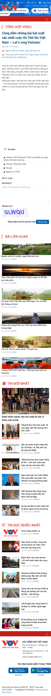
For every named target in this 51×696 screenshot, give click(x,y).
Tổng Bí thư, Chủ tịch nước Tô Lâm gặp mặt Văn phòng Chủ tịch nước (34, 428)
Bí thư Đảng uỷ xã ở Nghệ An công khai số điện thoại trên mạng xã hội (34, 622)
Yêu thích (11, 149)
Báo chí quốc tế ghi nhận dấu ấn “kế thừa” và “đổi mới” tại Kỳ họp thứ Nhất (34, 447)
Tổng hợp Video (18, 27)
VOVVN (13, 259)
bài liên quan (16, 236)
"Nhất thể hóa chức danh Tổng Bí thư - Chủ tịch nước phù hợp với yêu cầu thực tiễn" (35, 462)
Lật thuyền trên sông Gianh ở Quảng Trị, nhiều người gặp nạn (34, 606)
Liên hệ (31, 3)
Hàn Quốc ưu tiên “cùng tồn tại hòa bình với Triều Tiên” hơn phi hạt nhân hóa (34, 545)
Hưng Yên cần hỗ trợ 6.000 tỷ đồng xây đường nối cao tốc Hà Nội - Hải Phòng (34, 591)
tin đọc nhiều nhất (23, 525)
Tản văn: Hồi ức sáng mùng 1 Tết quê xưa (19, 349)
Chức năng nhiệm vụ (30, 531)
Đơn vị (20, 3)
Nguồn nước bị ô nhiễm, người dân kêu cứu (22, 51)
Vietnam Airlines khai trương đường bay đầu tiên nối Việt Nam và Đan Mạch (34, 576)
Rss (10, 3)
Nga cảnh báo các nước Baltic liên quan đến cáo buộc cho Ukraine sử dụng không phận (34, 478)
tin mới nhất (18, 383)
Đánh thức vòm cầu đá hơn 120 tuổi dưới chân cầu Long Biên (34, 560)
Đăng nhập (45, 3)
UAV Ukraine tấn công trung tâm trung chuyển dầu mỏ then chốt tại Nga (33, 494)
